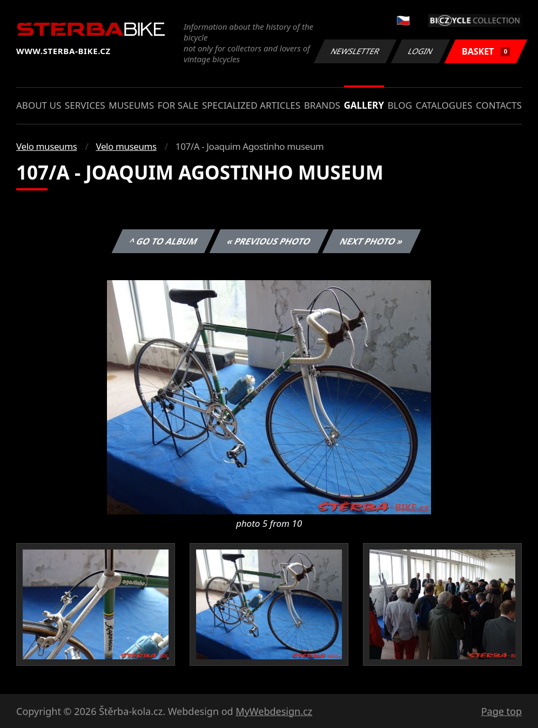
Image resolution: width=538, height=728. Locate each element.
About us (38, 105)
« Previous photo (269, 241)
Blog (400, 105)
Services (85, 105)
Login (420, 51)
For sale (178, 105)
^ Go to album (163, 241)
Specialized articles (251, 105)
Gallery (364, 105)
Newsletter (354, 51)
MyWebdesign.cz (274, 711)
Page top (501, 711)
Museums (131, 105)
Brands (322, 105)
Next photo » (372, 241)
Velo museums (46, 146)
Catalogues (443, 105)
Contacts (499, 105)
